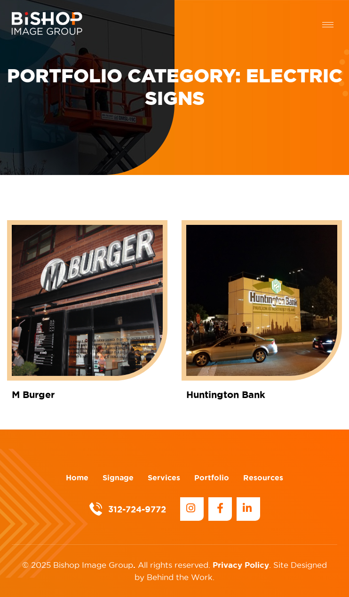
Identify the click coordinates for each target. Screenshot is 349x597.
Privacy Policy (241, 564)
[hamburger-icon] (327, 24)
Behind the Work (180, 577)
